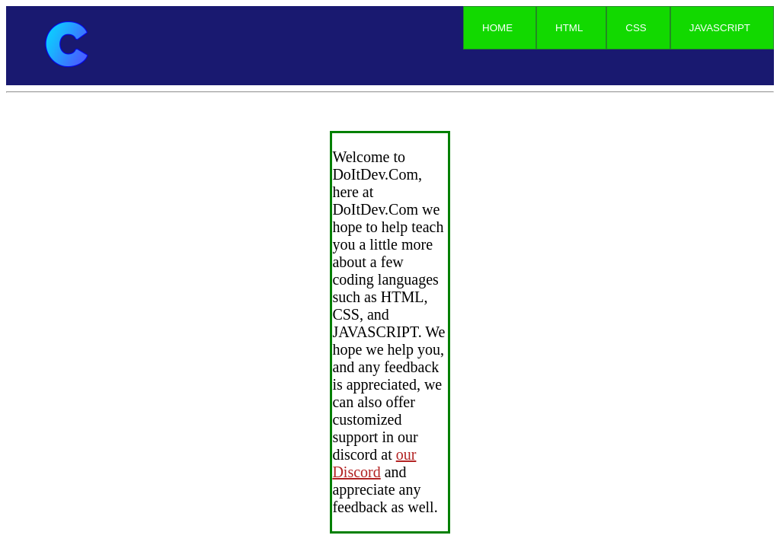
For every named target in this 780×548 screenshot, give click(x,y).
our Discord (374, 463)
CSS (635, 27)
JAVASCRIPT (719, 27)
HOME (497, 27)
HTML (569, 27)
